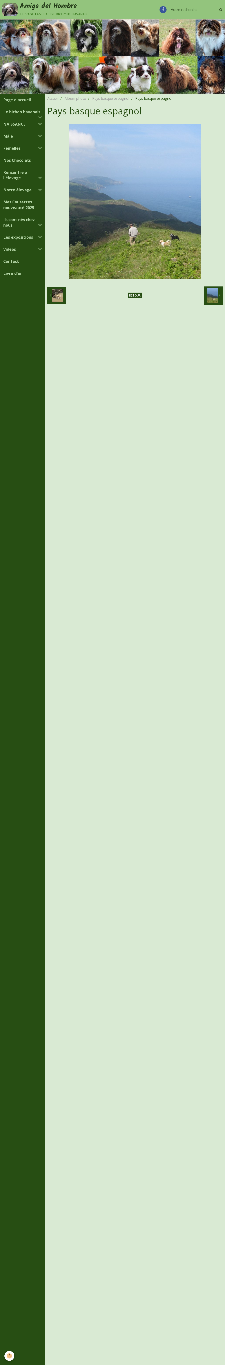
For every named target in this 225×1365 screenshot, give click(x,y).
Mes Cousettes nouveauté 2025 (18, 205)
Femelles (11, 148)
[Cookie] (9, 1356)
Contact (11, 262)
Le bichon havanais (21, 112)
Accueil (52, 99)
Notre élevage (17, 190)
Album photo (75, 99)
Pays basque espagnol (110, 99)
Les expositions (18, 237)
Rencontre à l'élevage (15, 175)
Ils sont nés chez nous (19, 223)
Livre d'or (12, 274)
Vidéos (9, 249)
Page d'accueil (17, 100)
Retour (135, 296)
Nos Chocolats (17, 161)
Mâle (8, 136)
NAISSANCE (14, 124)
